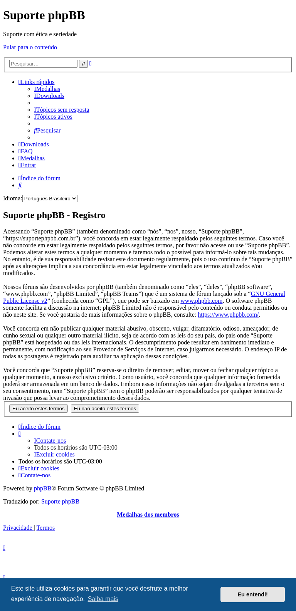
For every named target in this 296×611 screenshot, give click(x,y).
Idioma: (12, 198)
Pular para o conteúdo (30, 47)
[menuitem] (47, 89)
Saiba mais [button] (103, 599)
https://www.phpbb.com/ (228, 314)
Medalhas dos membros (148, 514)
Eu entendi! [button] (253, 594)
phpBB (42, 488)
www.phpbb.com (201, 300)
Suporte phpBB (60, 501)
